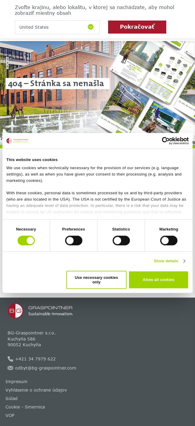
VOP (9, 415)
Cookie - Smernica (25, 406)
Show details (166, 261)
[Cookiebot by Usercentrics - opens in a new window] (162, 141)
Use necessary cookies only (96, 279)
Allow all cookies (158, 279)
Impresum (16, 381)
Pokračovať (137, 26)
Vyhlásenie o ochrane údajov (36, 389)
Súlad (11, 398)
